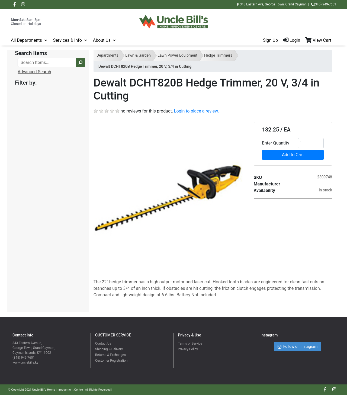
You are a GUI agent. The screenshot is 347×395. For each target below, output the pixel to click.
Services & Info (67, 40)
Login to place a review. (196, 111)
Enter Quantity (275, 143)
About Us (102, 40)
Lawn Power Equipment (177, 55)
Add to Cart (293, 154)
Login (291, 40)
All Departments (26, 40)
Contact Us (103, 343)
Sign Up (270, 40)
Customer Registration (111, 360)
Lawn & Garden (138, 55)
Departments (107, 55)
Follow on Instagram (298, 346)
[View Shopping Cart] (320, 40)
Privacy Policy (188, 349)
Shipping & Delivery (109, 349)
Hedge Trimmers (218, 55)
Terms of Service (190, 343)
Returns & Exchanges (110, 355)
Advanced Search (34, 71)
